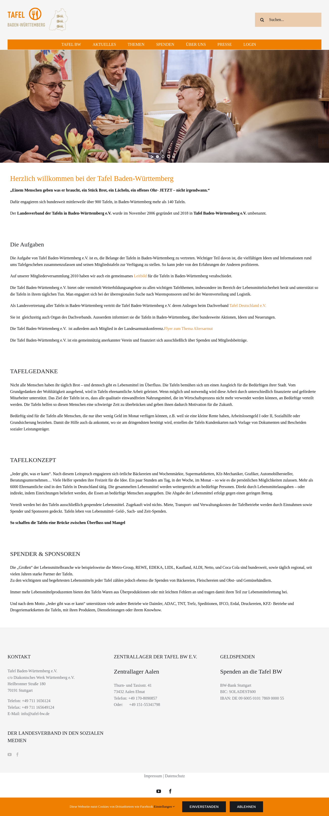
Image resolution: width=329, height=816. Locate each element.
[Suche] (262, 20)
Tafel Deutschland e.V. (247, 305)
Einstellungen (164, 806)
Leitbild (141, 276)
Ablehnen (246, 807)
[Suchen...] (288, 20)
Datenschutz (175, 776)
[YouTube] (10, 754)
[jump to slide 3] (168, 156)
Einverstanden (204, 807)
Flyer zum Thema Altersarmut (188, 328)
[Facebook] (17, 754)
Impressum (153, 776)
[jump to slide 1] (157, 156)
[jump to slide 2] (162, 156)
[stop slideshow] (174, 156)
